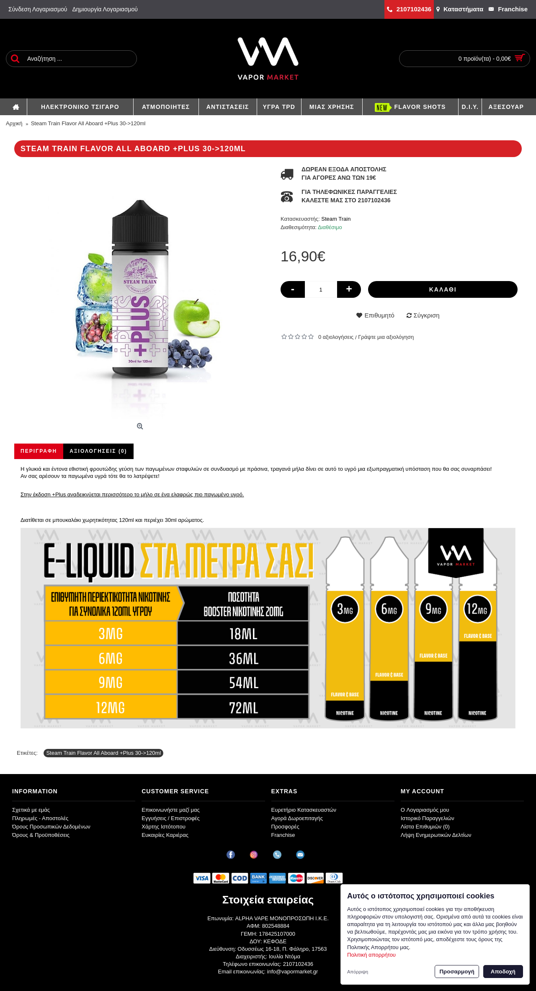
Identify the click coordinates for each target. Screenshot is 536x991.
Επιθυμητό (379, 315)
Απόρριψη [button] (357, 971)
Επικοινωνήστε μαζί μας (170, 810)
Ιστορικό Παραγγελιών (427, 818)
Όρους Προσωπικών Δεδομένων (51, 826)
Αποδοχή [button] (503, 971)
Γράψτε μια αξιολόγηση (386, 337)
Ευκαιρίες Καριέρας (165, 835)
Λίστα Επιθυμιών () (425, 826)
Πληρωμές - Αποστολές (40, 818)
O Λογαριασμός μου (425, 810)
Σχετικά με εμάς (31, 810)
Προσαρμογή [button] (456, 971)
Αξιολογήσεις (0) (98, 451)
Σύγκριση (427, 315)
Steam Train (335, 219)
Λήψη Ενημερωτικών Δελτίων (436, 835)
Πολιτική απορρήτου (371, 955)
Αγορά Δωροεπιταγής (297, 818)
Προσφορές (285, 826)
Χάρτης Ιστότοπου (164, 826)
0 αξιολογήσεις (335, 337)
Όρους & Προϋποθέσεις (41, 835)
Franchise (283, 835)
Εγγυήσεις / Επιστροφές (171, 818)
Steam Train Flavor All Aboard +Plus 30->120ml (103, 753)
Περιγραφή (39, 451)
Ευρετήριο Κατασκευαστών (304, 810)
